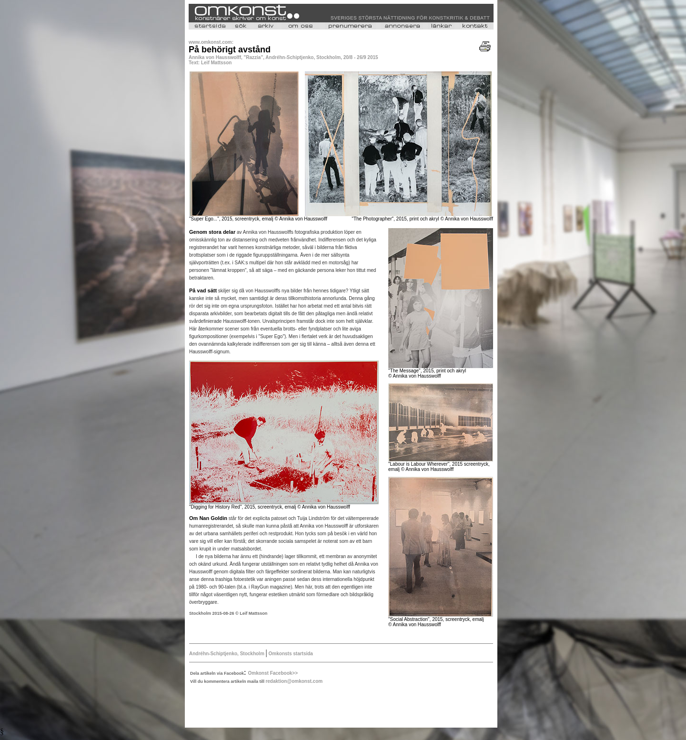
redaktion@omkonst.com (294, 681)
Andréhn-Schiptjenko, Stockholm (227, 653)
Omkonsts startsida (290, 653)
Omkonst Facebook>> (273, 673)
